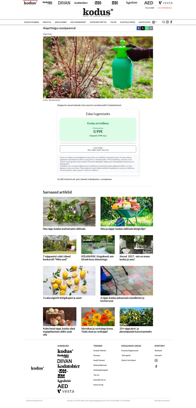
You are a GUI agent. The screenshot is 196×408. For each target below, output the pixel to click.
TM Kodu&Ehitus (114, 159)
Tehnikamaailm (100, 159)
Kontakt (158, 355)
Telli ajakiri (149, 8)
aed (78, 179)
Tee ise (113, 22)
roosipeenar (106, 179)
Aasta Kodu (144, 22)
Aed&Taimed (61, 22)
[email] (151, 28)
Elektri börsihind (128, 360)
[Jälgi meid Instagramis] (167, 22)
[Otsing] (164, 22)
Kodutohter (89, 159)
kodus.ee (94, 157)
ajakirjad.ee (114, 168)
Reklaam (158, 350)
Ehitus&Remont (78, 22)
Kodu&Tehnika (31, 22)
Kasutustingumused (129, 350)
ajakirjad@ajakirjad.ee (98, 401)
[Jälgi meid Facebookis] (171, 22)
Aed (130, 159)
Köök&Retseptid (98, 22)
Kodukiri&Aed (73, 159)
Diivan (81, 159)
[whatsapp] (147, 28)
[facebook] (139, 28)
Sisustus (47, 22)
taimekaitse (93, 179)
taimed (83, 179)
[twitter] (143, 28)
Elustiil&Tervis (127, 22)
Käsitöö (124, 159)
